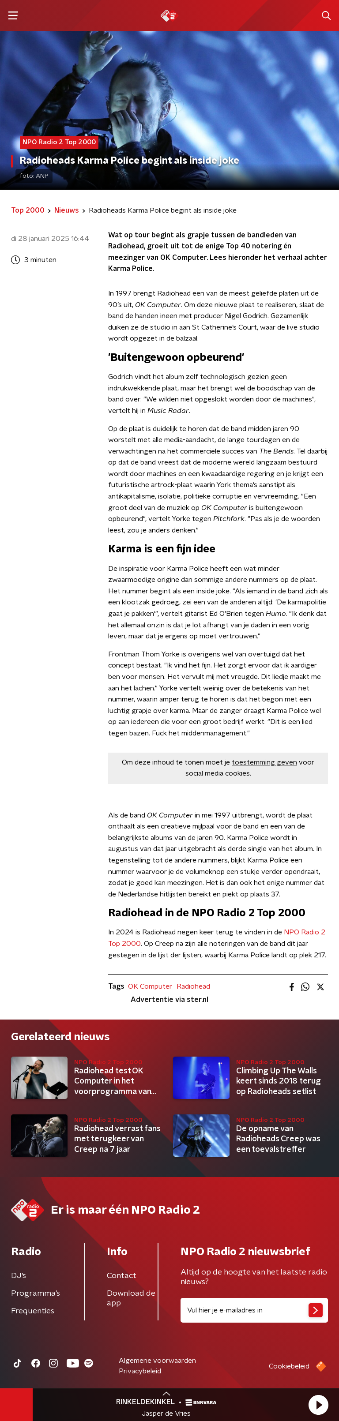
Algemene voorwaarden (157, 1360)
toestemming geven (264, 762)
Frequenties (32, 1311)
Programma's (35, 1293)
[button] (318, 1405)
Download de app (131, 1298)
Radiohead (193, 986)
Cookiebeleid (289, 1366)
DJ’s (18, 1276)
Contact (121, 1276)
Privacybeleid (140, 1371)
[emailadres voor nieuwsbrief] (254, 1310)
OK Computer (150, 986)
